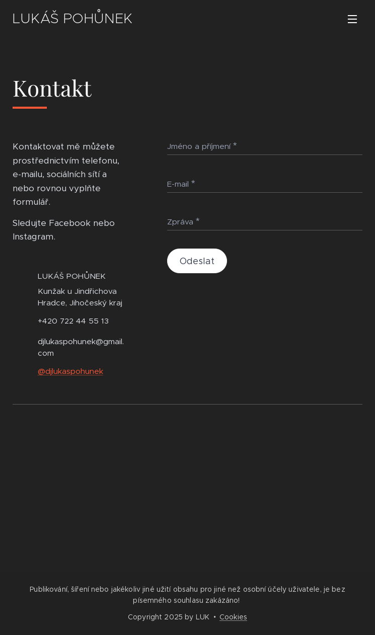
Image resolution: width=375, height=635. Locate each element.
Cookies (233, 616)
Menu (352, 19)
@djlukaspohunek (70, 371)
